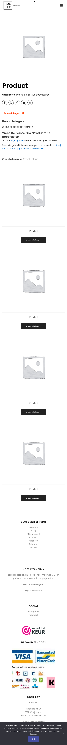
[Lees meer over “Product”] (33, 240)
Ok (33, 739)
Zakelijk (33, 547)
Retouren (33, 544)
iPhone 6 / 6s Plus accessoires (32, 94)
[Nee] (63, 733)
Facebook (33, 615)
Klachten (33, 540)
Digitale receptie (33, 590)
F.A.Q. (33, 530)
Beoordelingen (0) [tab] (14, 113)
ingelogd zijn (17, 140)
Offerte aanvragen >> (33, 584)
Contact (33, 537)
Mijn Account (33, 534)
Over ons (33, 527)
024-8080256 (39, 715)
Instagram (33, 611)
